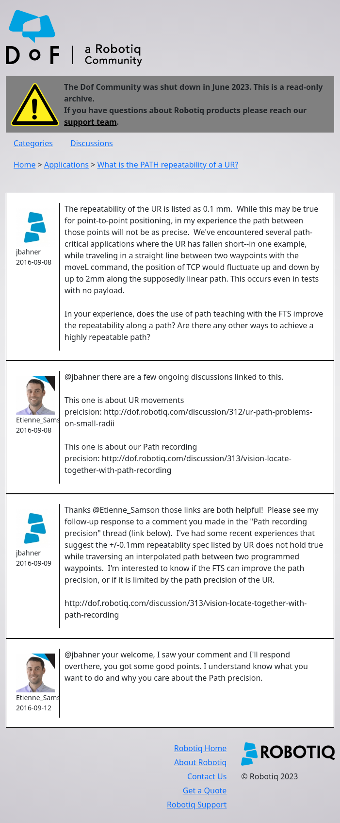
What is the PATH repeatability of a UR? (167, 164)
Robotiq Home (200, 748)
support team (90, 122)
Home (25, 164)
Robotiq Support (197, 804)
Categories (33, 143)
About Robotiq (200, 762)
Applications (66, 164)
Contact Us (207, 776)
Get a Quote (205, 790)
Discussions (91, 143)
